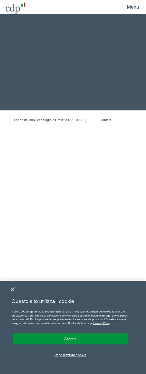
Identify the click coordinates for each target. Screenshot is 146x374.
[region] (73, 327)
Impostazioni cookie (70, 355)
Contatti (105, 120)
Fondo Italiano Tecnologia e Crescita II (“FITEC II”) (50, 120)
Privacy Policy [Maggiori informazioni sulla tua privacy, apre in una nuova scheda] (101, 323)
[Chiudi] (13, 289)
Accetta (70, 339)
